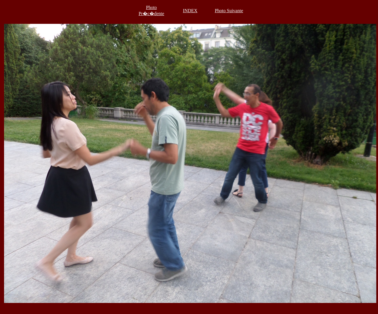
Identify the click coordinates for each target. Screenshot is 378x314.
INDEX (190, 10)
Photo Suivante (229, 10)
